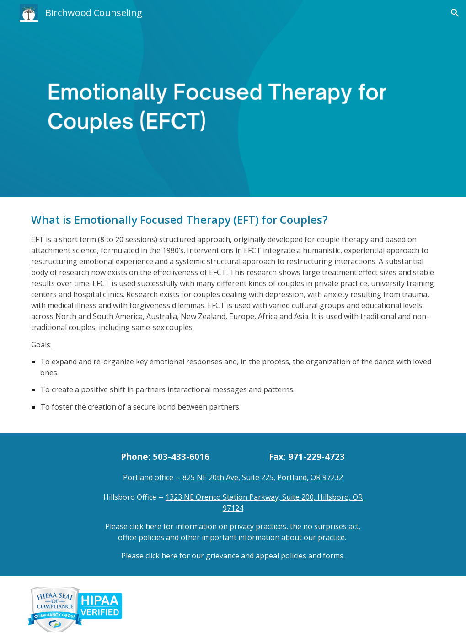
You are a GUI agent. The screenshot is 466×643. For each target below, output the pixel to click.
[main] (233, 315)
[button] (455, 13)
